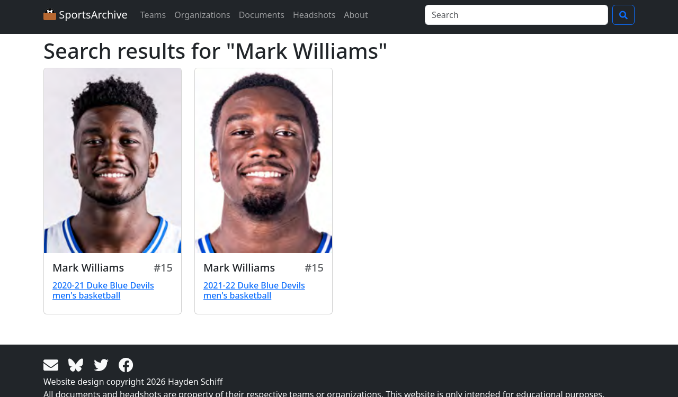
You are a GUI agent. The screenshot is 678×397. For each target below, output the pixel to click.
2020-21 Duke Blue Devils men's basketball (103, 290)
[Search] (516, 15)
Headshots (314, 15)
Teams (153, 15)
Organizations (202, 15)
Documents (261, 15)
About (356, 15)
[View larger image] (112, 160)
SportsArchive (85, 14)
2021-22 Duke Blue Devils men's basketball (254, 290)
